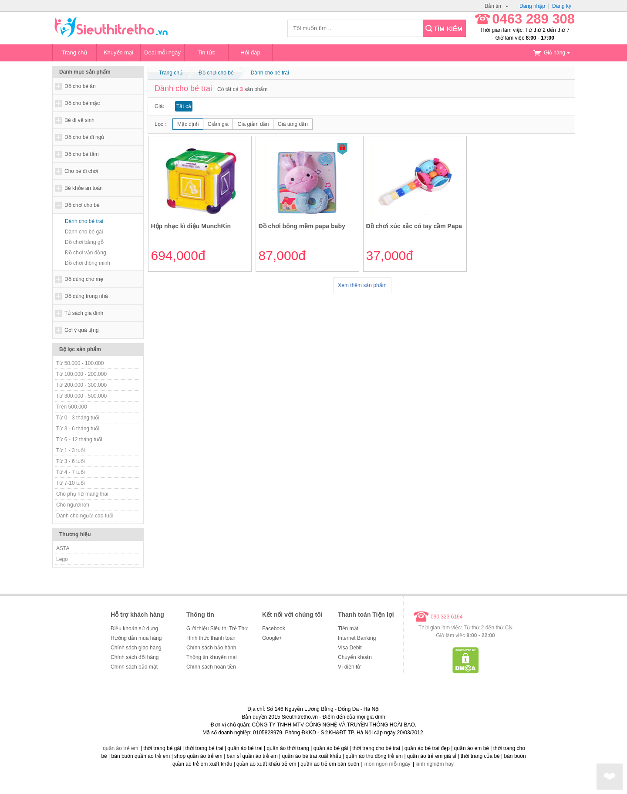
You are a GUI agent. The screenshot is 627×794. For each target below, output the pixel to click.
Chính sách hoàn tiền (211, 667)
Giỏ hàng (551, 53)
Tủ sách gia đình (83, 313)
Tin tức (206, 52)
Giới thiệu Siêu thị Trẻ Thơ (216, 628)
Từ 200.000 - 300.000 (81, 385)
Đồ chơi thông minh (87, 263)
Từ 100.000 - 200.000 (81, 374)
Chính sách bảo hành (211, 648)
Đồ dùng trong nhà (86, 296)
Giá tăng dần (293, 124)
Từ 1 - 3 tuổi (70, 450)
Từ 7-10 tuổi (70, 483)
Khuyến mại (118, 52)
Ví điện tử (349, 667)
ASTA (62, 548)
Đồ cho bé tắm (81, 154)
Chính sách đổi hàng (134, 657)
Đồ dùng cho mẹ (83, 279)
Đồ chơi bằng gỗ (84, 242)
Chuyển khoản (355, 657)
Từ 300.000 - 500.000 (81, 396)
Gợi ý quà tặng (81, 330)
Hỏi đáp (250, 52)
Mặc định (188, 124)
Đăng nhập (532, 6)
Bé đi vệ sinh (79, 120)
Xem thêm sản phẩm (362, 285)
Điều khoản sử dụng (134, 628)
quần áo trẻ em (120, 748)
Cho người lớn (72, 505)
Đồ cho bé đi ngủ (84, 137)
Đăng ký (561, 6)
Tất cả (183, 106)
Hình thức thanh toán (211, 638)
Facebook (273, 628)
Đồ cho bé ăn (80, 86)
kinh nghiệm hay (434, 764)
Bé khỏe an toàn (83, 188)
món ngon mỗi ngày (387, 764)
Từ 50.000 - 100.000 (80, 363)
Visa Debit (349, 648)
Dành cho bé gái (84, 232)
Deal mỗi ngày (162, 52)
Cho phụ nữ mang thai (82, 494)
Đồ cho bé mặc (82, 103)
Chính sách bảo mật (134, 667)
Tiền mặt (348, 628)
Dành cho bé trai (84, 221)
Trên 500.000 (71, 407)
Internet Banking (357, 638)
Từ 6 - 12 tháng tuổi (79, 439)
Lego (62, 559)
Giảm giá (218, 124)
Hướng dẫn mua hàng (136, 638)
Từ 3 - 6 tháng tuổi (77, 429)
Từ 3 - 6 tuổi (70, 461)
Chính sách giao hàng (136, 648)
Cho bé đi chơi (81, 171)
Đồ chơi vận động (85, 253)
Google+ (272, 638)
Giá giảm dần (253, 124)
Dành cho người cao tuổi (84, 516)
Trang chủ (75, 52)
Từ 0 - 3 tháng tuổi (77, 418)
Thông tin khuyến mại (211, 657)
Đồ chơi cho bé (82, 205)
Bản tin (496, 6)
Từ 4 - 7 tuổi (70, 472)
